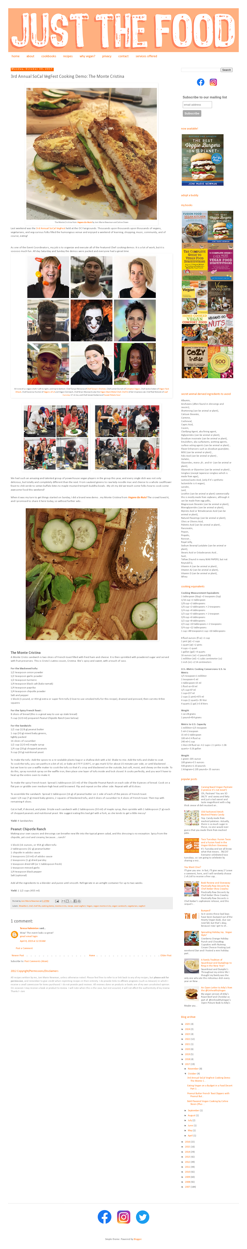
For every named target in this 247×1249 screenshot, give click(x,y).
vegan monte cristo (102, 906)
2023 (188, 1034)
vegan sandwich (119, 906)
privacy (106, 56)
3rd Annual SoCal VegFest (50, 228)
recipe (70, 906)
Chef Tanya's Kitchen (96, 389)
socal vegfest (80, 906)
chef (31, 906)
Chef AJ (125, 392)
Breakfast (23, 906)
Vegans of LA (49, 392)
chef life (37, 906)
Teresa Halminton (29, 928)
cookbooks (48, 56)
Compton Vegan (133, 389)
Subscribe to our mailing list (205, 97)
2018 (188, 1059)
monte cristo (60, 906)
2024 (188, 1029)
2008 (188, 1182)
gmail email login (29, 936)
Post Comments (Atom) (36, 961)
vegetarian (132, 906)
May (190, 1130)
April (190, 1136)
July (190, 1120)
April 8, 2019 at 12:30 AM (32, 941)
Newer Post (18, 955)
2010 (188, 1172)
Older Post (165, 955)
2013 (188, 1157)
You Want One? (192, 867)
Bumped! (206, 911)
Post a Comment (24, 948)
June (191, 1125)
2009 (188, 1177)
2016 (188, 1142)
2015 (188, 1147)
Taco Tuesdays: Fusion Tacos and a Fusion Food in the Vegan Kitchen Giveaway (216, 842)
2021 (188, 1044)
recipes (68, 56)
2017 (188, 1064)
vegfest (142, 906)
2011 (188, 1167)
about (30, 56)
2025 (188, 1024)
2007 (188, 1187)
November (193, 1069)
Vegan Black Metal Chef (110, 392)
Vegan (89, 906)
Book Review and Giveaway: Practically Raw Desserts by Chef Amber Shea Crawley (216, 886)
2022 (188, 1039)
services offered (146, 56)
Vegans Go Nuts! (84, 222)
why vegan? (87, 56)
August (192, 1115)
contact (123, 56)
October (192, 1074)
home (16, 56)
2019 (188, 1054)
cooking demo (48, 906)
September (194, 1110)
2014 (188, 1152)
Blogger (137, 1239)
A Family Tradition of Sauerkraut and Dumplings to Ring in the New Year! (216, 963)
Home (92, 955)
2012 (188, 1162)
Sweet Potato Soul (112, 395)
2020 (188, 1049)
